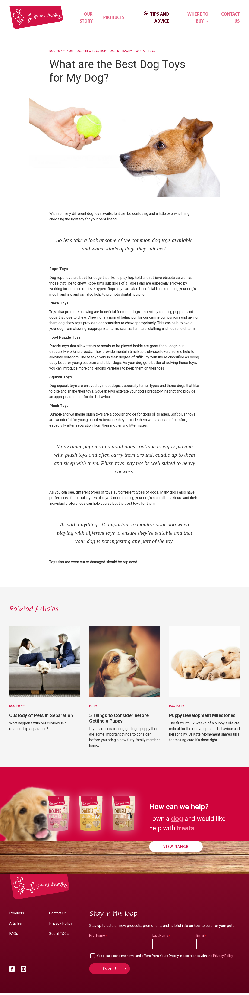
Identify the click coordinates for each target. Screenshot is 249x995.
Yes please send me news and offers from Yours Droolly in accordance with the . (165, 956)
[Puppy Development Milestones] (204, 661)
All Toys (149, 50)
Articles (15, 923)
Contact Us (230, 17)
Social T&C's (59, 933)
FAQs (13, 933)
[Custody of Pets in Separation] (44, 661)
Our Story (86, 17)
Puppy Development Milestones (202, 715)
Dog (52, 50)
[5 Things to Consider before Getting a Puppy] (124, 661)
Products (114, 17)
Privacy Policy (60, 923)
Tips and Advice (159, 17)
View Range (176, 846)
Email (200, 935)
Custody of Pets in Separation (41, 715)
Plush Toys (74, 50)
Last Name (160, 935)
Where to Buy (197, 17)
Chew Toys (91, 50)
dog (177, 818)
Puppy (61, 50)
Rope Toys (107, 50)
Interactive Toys (129, 50)
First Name (97, 935)
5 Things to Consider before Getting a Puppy (119, 718)
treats (185, 828)
